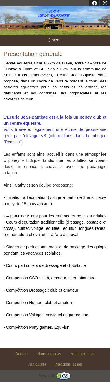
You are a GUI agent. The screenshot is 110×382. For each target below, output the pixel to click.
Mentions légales (69, 364)
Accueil (21, 353)
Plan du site (37, 364)
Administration (82, 353)
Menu (55, 40)
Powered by (55, 375)
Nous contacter (49, 353)
